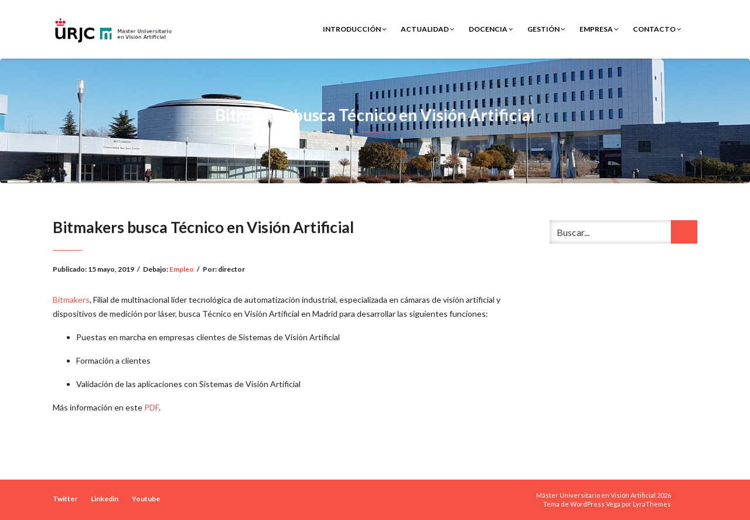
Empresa (599, 29)
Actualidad (428, 29)
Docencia (491, 29)
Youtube (146, 498)
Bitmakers (71, 300)
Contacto (657, 29)
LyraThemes (652, 504)
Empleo (181, 269)
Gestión (546, 29)
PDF (151, 407)
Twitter (65, 498)
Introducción (355, 29)
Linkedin (104, 498)
